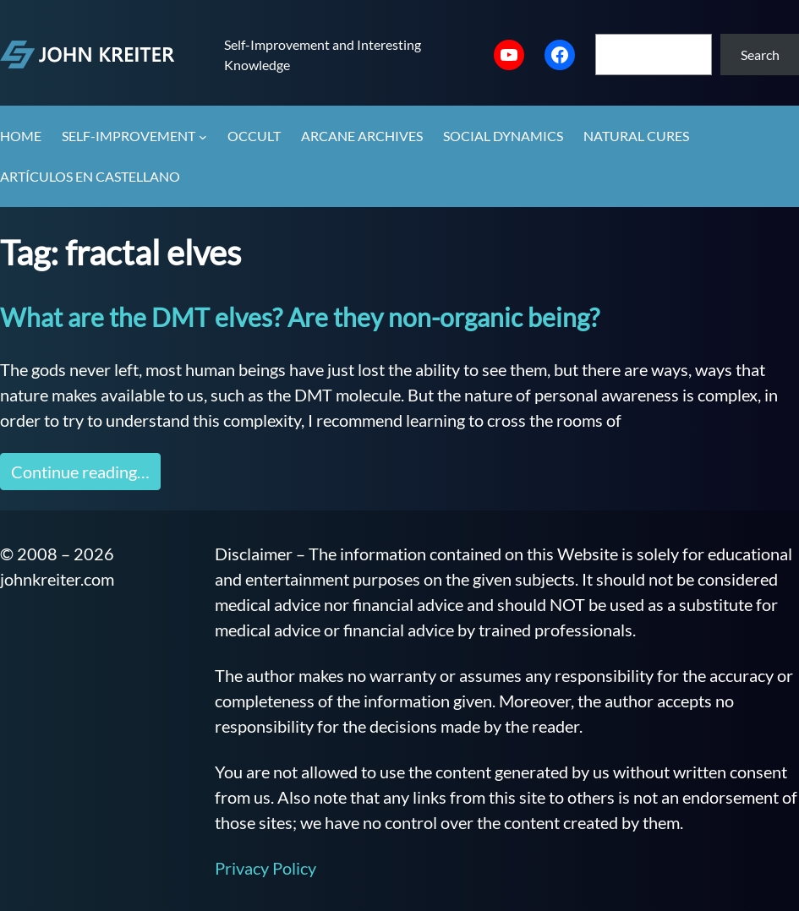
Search (760, 54)
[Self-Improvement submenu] (203, 137)
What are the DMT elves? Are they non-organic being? (299, 317)
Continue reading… (80, 471)
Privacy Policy (265, 868)
